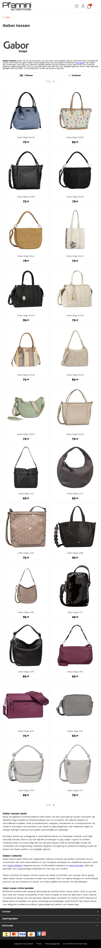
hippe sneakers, (15, 866)
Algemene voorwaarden (23, 944)
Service (76, 6)
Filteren (29, 75)
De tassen (80, 63)
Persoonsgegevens (52, 944)
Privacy (39, 944)
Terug (7, 17)
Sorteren (76, 75)
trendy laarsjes (76, 866)
